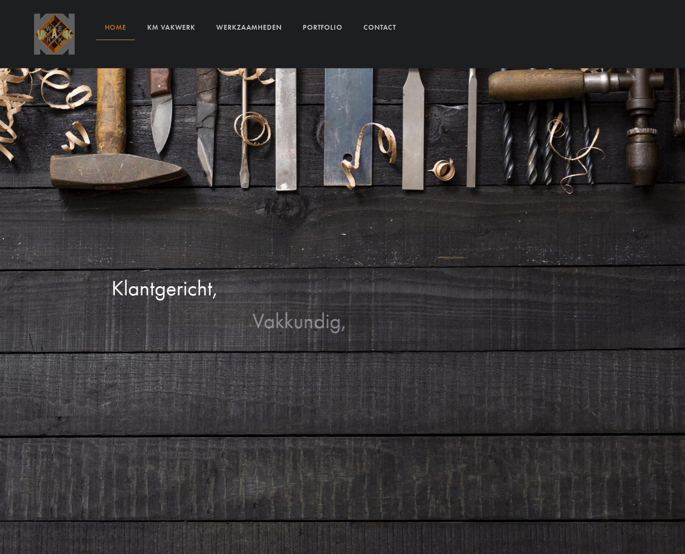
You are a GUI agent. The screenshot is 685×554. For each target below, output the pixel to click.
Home (116, 26)
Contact (379, 26)
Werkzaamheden (249, 26)
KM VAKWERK (171, 26)
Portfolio (322, 26)
